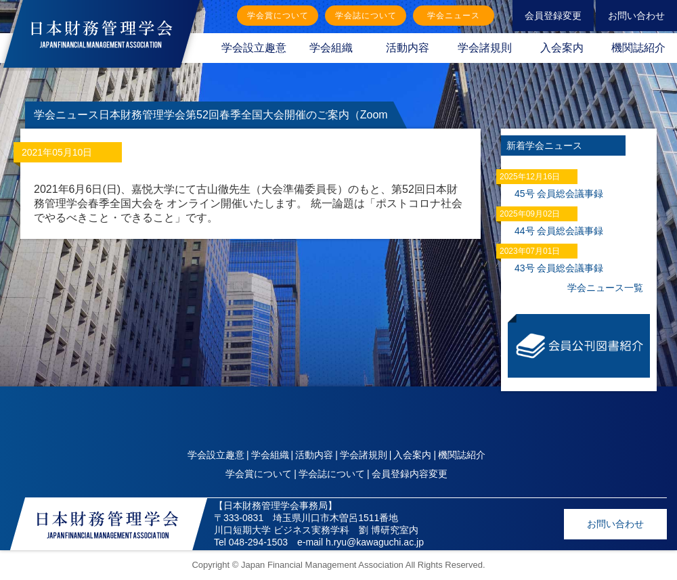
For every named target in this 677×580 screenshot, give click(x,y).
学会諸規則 (485, 47)
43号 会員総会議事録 (559, 268)
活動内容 (407, 47)
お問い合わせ (636, 15)
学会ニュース (453, 15)
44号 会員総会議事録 (559, 230)
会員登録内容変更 (409, 473)
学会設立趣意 (253, 47)
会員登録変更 (553, 15)
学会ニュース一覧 (605, 287)
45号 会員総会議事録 (559, 193)
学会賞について (278, 15)
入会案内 (562, 47)
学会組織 (331, 47)
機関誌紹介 (461, 454)
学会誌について (366, 15)
